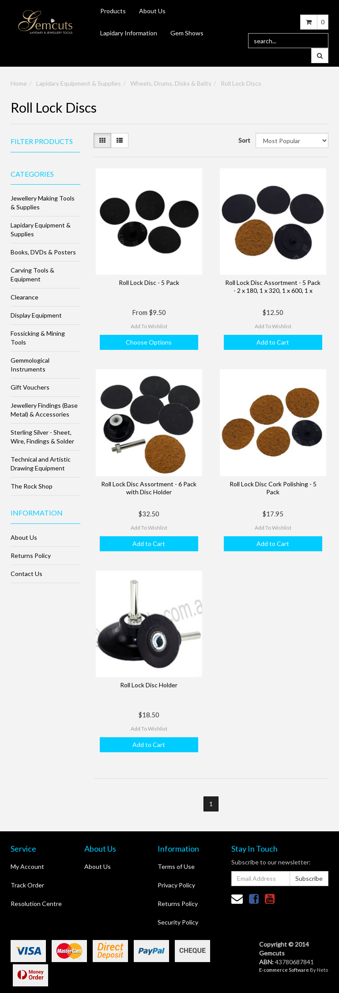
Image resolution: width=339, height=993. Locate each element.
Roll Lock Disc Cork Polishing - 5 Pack (273, 488)
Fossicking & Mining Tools (38, 338)
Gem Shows (186, 33)
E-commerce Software (284, 970)
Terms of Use (176, 866)
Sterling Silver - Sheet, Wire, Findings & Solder (42, 436)
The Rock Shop (32, 486)
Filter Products (42, 141)
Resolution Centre (36, 903)
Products (113, 11)
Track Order (27, 885)
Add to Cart (272, 342)
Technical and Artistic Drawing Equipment (41, 463)
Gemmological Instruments (30, 364)
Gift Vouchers (30, 387)
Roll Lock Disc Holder (148, 685)
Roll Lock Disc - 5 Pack (149, 282)
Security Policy (178, 922)
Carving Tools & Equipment (32, 274)
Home (19, 83)
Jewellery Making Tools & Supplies (43, 202)
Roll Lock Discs (241, 83)
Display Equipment (36, 315)
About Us (152, 11)
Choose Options (149, 342)
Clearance (24, 297)
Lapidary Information (128, 33)
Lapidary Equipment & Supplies (78, 83)
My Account (27, 866)
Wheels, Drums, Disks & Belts (170, 83)
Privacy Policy (176, 885)
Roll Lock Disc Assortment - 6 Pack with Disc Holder (148, 488)
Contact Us (26, 573)
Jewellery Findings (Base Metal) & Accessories (44, 410)
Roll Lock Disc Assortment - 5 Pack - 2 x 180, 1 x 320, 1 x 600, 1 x (272, 286)
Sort (243, 140)
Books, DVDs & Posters (43, 252)
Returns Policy (31, 555)
